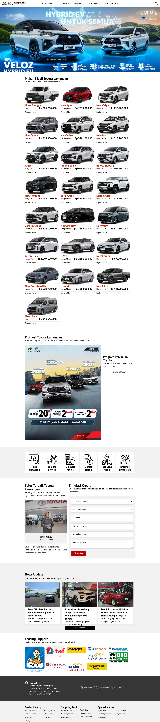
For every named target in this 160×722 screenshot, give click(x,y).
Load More (80, 619)
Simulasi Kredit (86, 708)
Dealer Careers (31, 705)
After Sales (93, 3)
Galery (28, 712)
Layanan (77, 3)
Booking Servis (67, 705)
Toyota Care (121, 705)
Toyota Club (102, 708)
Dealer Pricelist (68, 701)
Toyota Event (122, 701)
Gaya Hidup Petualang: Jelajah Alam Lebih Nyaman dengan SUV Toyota (78, 603)
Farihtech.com (82, 718)
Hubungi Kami (50, 701)
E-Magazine (49, 705)
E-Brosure (48, 708)
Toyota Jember (37, 633)
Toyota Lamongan (56, 79)
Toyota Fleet (102, 701)
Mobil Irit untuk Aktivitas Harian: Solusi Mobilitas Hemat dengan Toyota (114, 603)
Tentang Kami (47, 3)
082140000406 (85, 679)
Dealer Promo (86, 704)
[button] (74, 69)
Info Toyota (110, 3)
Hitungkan (78, 544)
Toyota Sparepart (105, 705)
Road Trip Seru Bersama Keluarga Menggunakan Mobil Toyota (40, 603)
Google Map (120, 679)
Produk (64, 3)
